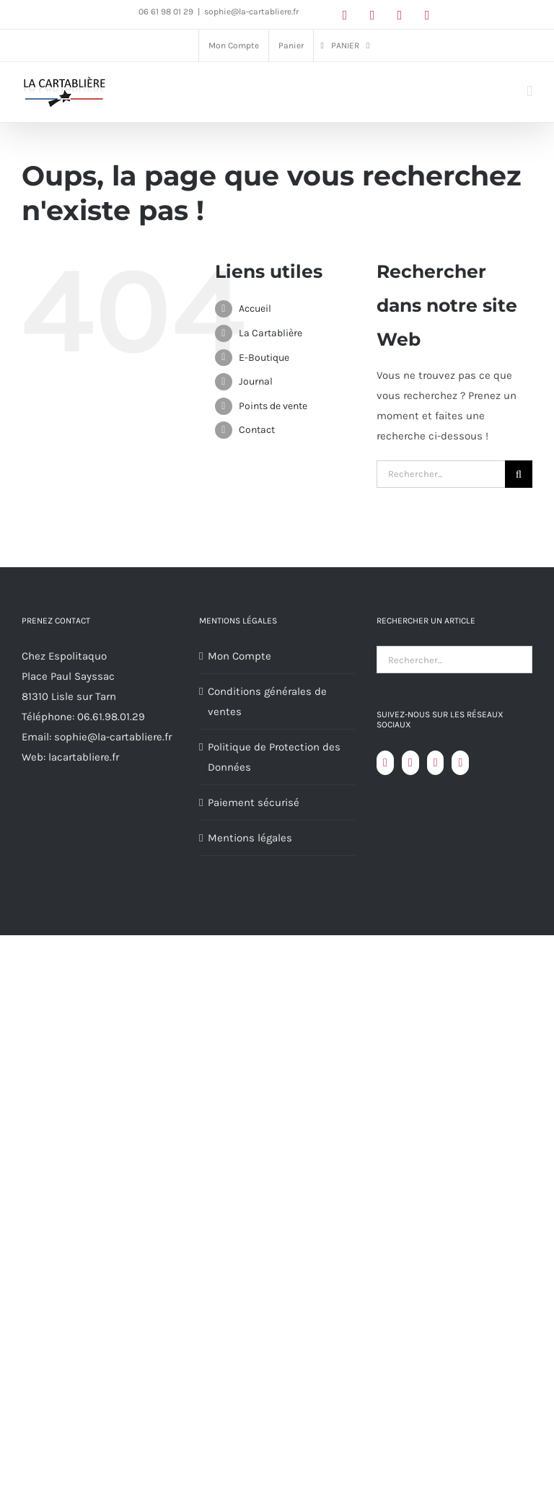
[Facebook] (385, 762)
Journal (256, 381)
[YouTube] (410, 762)
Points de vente (273, 406)
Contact (257, 430)
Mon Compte (239, 655)
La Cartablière (270, 333)
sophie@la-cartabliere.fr (251, 11)
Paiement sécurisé (253, 802)
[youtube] (400, 15)
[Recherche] (518, 474)
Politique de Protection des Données (274, 757)
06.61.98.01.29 (111, 716)
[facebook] (345, 15)
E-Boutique (264, 357)
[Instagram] (435, 762)
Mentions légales (250, 837)
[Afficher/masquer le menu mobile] (529, 91)
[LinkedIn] (460, 762)
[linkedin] (427, 15)
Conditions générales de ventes (267, 701)
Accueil (255, 308)
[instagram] (372, 15)
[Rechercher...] (441, 474)
